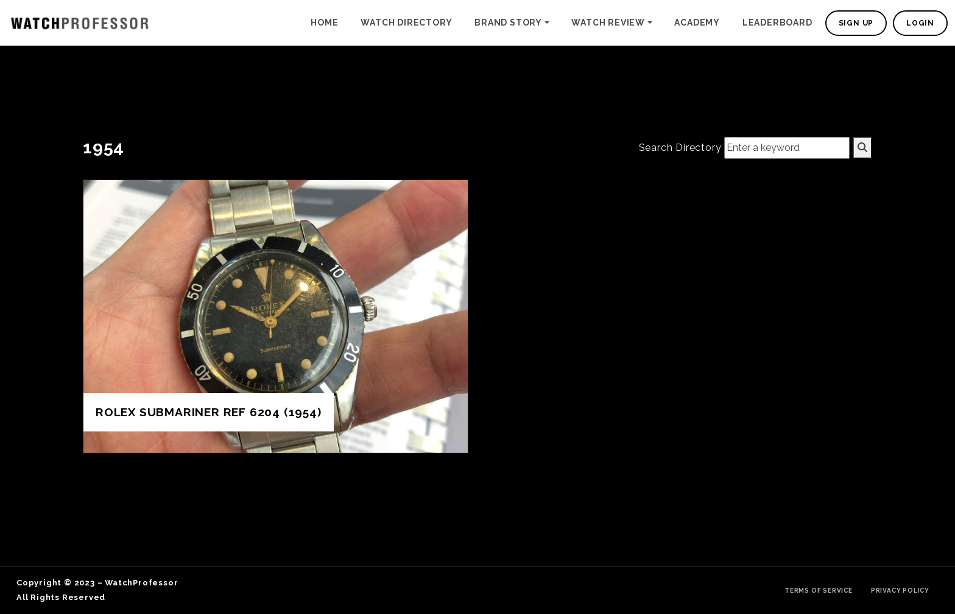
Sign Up (856, 23)
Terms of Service (818, 590)
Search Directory (680, 147)
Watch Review (608, 22)
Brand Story (508, 22)
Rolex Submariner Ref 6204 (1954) (209, 412)
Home (324, 22)
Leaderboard (777, 22)
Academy (697, 22)
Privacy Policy (900, 590)
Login (920, 23)
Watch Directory (406, 22)
